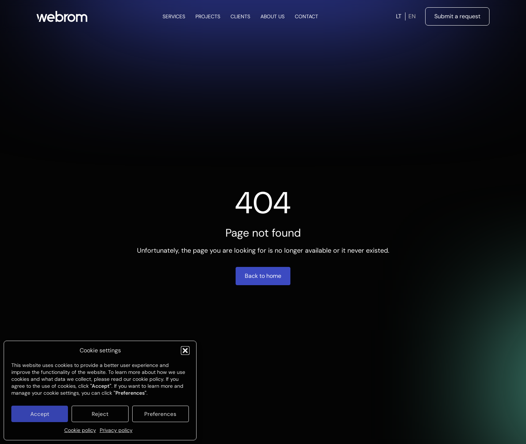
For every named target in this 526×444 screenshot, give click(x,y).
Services (174, 16)
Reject (100, 414)
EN (412, 16)
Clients (240, 16)
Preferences (160, 414)
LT (398, 16)
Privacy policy (116, 430)
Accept (39, 414)
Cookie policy (80, 430)
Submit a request (457, 16)
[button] (185, 350)
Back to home (263, 276)
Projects (207, 16)
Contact (306, 16)
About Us (272, 16)
